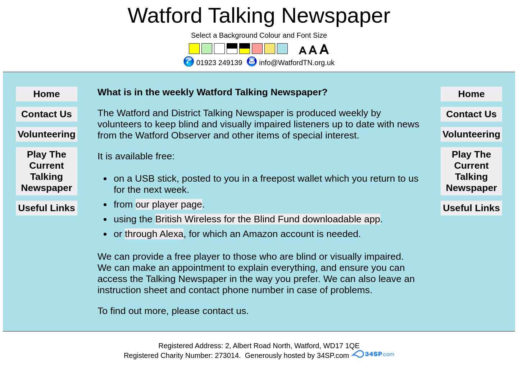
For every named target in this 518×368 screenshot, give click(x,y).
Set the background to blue (282, 49)
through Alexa (154, 233)
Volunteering (47, 134)
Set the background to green (207, 49)
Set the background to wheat (270, 49)
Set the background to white (219, 49)
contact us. (226, 310)
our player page (169, 204)
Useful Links (46, 208)
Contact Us (46, 114)
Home (46, 93)
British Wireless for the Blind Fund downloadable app (267, 219)
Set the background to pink (257, 49)
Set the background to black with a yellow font (245, 49)
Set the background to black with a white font (232, 49)
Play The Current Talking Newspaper (46, 171)
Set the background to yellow (194, 49)
